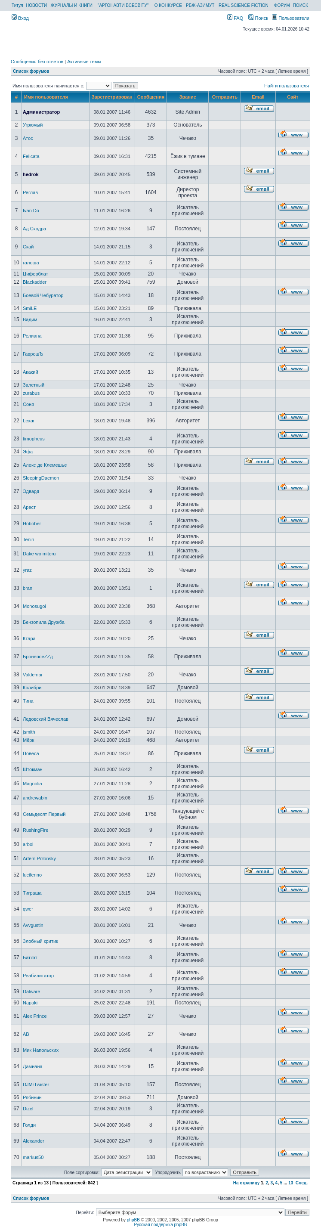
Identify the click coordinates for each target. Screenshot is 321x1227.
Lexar (29, 420)
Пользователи (290, 18)
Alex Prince (35, 1016)
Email (258, 96)
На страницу (246, 1183)
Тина (28, 700)
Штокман (33, 769)
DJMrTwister (36, 1084)
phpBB (133, 1220)
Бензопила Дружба (44, 622)
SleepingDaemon (41, 477)
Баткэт (30, 957)
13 (290, 1183)
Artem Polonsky (39, 858)
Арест (29, 507)
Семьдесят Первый (44, 814)
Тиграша (32, 892)
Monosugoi (34, 606)
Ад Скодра (34, 228)
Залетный (33, 384)
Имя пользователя (46, 96)
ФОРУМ (282, 5)
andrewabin (35, 797)
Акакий (30, 372)
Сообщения (150, 96)
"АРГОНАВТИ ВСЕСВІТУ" (123, 5)
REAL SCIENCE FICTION (244, 5)
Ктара (29, 638)
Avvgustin (33, 925)
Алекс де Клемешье (45, 465)
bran (27, 588)
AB (26, 1034)
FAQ (235, 18)
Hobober (32, 523)
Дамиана (33, 1066)
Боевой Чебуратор (43, 295)
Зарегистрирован (112, 96)
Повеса (31, 753)
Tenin (28, 539)
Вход (20, 18)
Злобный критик (40, 941)
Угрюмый (33, 124)
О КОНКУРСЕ (168, 5)
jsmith (29, 731)
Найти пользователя (286, 85)
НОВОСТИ (36, 5)
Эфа (28, 451)
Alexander (33, 1140)
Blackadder (34, 282)
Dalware (31, 991)
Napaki (30, 1002)
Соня (28, 404)
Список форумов (31, 71)
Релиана (32, 335)
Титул (17, 5)
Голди (29, 1125)
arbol (28, 844)
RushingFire (35, 830)
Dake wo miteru (39, 553)
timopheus (34, 438)
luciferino (32, 874)
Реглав (30, 192)
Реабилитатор (38, 975)
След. (302, 1183)
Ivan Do (31, 210)
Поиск (258, 18)
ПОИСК (300, 5)
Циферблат (35, 273)
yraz (27, 570)
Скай (28, 246)
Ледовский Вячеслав (45, 719)
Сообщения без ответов (37, 61)
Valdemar (33, 674)
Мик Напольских (41, 1050)
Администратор (41, 112)
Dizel (28, 1108)
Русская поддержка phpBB (160, 1224)
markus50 (33, 1157)
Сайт (292, 96)
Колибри (32, 687)
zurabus (31, 393)
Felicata (31, 156)
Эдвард (31, 491)
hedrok (31, 174)
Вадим (30, 319)
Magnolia (32, 783)
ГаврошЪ (33, 353)
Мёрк (28, 740)
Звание (187, 96)
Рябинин (32, 1097)
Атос (28, 138)
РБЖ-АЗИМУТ (200, 5)
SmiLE (30, 308)
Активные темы (84, 61)
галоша (31, 262)
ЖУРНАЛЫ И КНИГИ (71, 5)
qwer (28, 908)
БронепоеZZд (38, 656)
